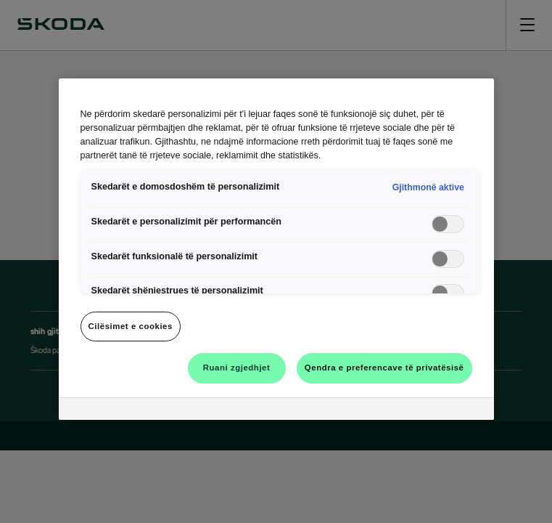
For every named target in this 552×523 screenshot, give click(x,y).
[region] (276, 249)
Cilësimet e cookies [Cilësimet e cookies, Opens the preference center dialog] (130, 326)
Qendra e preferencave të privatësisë (384, 367)
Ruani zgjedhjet (237, 367)
